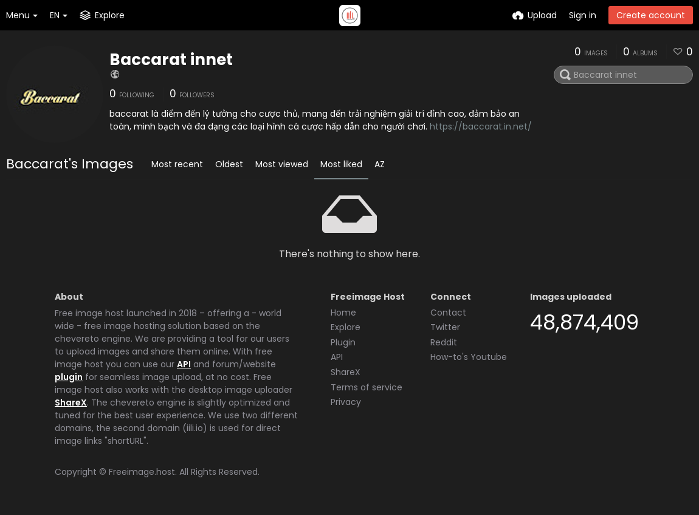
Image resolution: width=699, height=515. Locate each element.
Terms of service (366, 387)
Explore (345, 327)
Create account (650, 15)
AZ (379, 164)
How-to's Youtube (468, 357)
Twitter (445, 327)
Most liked (341, 164)
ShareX (71, 402)
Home (343, 312)
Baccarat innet (171, 60)
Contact (448, 312)
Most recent (177, 164)
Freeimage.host (142, 472)
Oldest (229, 164)
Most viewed (281, 164)
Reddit (443, 342)
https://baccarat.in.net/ (481, 126)
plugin (69, 377)
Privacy (346, 402)
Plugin (343, 342)
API (184, 364)
